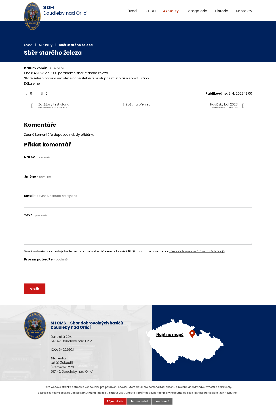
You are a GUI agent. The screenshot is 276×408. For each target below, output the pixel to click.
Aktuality (171, 10)
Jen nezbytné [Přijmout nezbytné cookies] (139, 401)
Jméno (37, 176)
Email (50, 195)
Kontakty (244, 10)
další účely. (225, 387)
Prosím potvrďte (46, 259)
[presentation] (51, 270)
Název (37, 157)
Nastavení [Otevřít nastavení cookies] (163, 401)
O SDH (150, 10)
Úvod (132, 10)
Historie (221, 10)
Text (35, 215)
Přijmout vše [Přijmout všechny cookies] (114, 401)
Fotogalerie (196, 10)
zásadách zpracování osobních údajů (197, 251)
